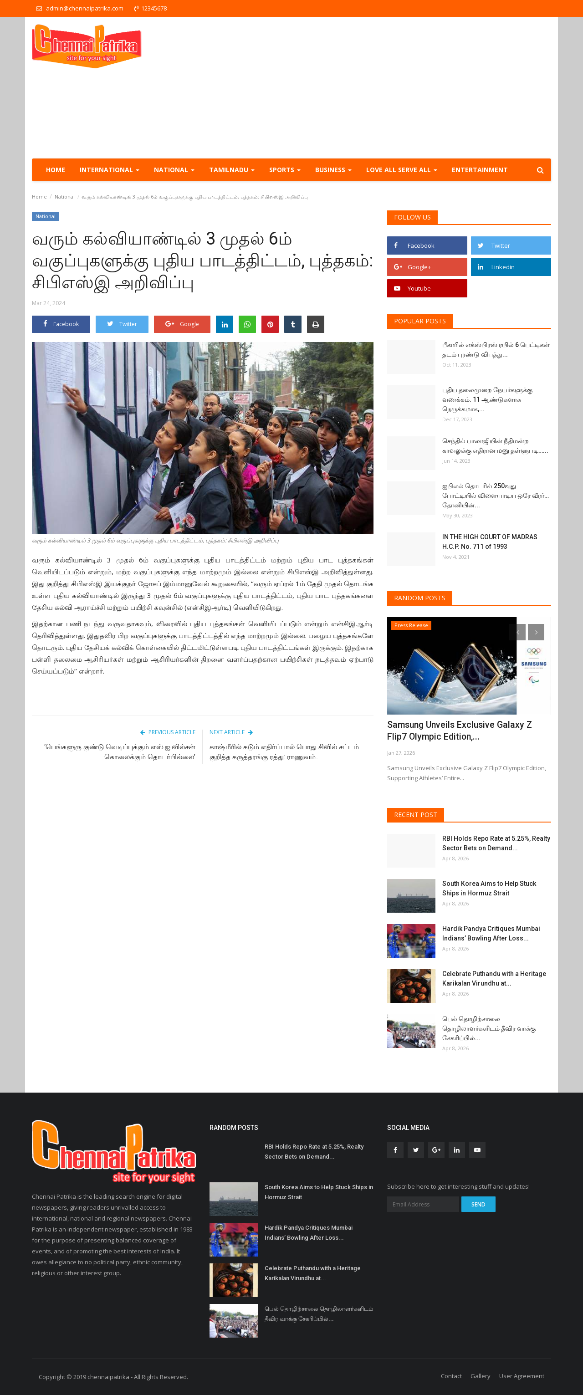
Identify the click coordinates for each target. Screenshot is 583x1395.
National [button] (174, 169)
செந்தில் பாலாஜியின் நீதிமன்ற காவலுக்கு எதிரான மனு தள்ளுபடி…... (495, 445)
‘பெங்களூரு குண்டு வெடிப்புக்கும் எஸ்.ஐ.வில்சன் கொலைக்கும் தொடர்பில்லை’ (119, 752)
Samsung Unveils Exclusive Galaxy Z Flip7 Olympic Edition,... (457, 730)
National (65, 196)
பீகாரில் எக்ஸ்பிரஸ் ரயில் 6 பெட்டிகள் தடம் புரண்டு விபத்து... (496, 349)
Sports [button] (285, 169)
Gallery (480, 1376)
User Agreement (521, 1376)
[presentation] (517, 632)
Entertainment (480, 169)
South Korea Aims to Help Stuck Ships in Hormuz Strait (489, 888)
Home (55, 169)
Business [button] (333, 169)
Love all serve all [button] (401, 169)
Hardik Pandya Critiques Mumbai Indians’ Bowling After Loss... (491, 933)
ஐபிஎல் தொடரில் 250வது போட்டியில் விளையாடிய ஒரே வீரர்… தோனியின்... (495, 495)
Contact (451, 1376)
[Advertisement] (385, 87)
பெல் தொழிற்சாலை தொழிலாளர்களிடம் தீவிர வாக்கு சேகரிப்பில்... (489, 1028)
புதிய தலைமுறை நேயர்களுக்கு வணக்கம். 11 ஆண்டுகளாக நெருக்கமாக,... (487, 399)
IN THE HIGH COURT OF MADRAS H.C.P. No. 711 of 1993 (489, 541)
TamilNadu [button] (232, 169)
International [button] (109, 169)
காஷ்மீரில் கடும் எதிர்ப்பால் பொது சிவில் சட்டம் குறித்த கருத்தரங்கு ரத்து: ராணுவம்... (284, 752)
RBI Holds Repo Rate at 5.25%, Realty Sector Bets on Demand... (496, 843)
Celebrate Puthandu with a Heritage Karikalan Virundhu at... (494, 978)
